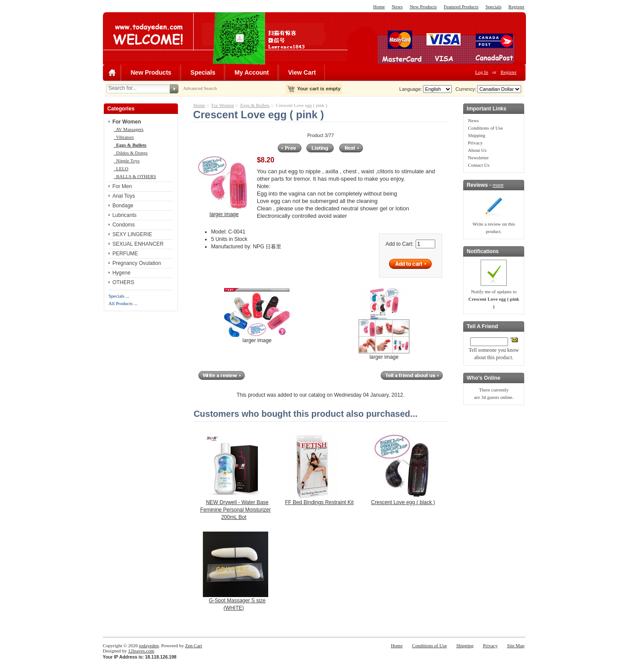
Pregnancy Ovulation (137, 263)
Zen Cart (193, 645)
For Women (223, 105)
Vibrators (124, 137)
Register (517, 6)
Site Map (515, 645)
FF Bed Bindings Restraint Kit (319, 502)
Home (379, 6)
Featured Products (461, 6)
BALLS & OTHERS (135, 176)
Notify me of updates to (493, 299)
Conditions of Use (485, 127)
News (397, 6)
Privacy (475, 142)
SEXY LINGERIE (132, 234)
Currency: (464, 89)
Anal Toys (124, 196)
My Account (252, 72)
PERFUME (125, 254)
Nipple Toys (127, 160)
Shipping (476, 135)
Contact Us (478, 165)
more (497, 185)
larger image (257, 337)
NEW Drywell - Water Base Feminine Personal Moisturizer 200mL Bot (235, 509)
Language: (410, 89)
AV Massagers (128, 129)
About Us (477, 150)
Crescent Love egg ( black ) (403, 502)
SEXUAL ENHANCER (138, 244)
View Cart (302, 72)
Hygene (121, 273)
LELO (121, 168)
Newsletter (478, 157)
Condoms (124, 225)
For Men (122, 186)
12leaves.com (141, 650)
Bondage (123, 206)
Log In (481, 72)
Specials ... (119, 296)
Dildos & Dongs (131, 152)
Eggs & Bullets (255, 105)
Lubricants (125, 215)
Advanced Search (200, 88)
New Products (423, 6)
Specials (493, 6)
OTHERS (123, 282)
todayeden (149, 645)
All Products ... (123, 303)
